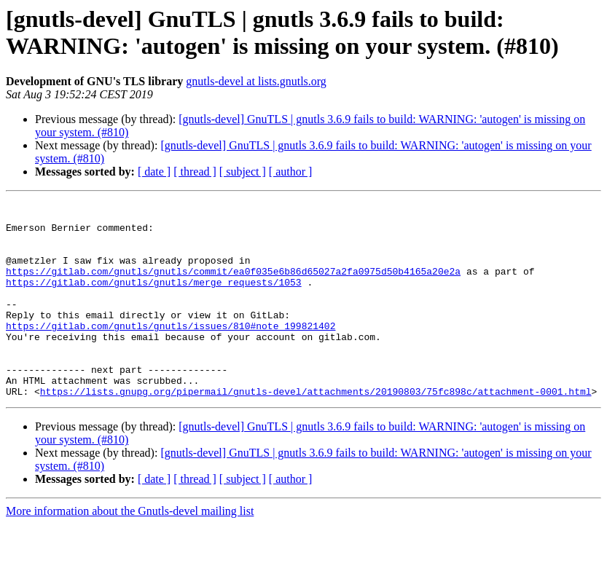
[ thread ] (194, 171)
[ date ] (154, 171)
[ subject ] (242, 171)
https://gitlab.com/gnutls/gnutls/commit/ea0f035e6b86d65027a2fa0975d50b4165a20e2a (233, 286)
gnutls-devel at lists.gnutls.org (256, 81)
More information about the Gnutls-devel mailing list (130, 550)
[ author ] (291, 171)
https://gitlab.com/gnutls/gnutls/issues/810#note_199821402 (170, 351)
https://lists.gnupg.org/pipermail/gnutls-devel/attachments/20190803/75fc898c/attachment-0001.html (316, 430)
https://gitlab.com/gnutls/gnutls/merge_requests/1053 (154, 299)
